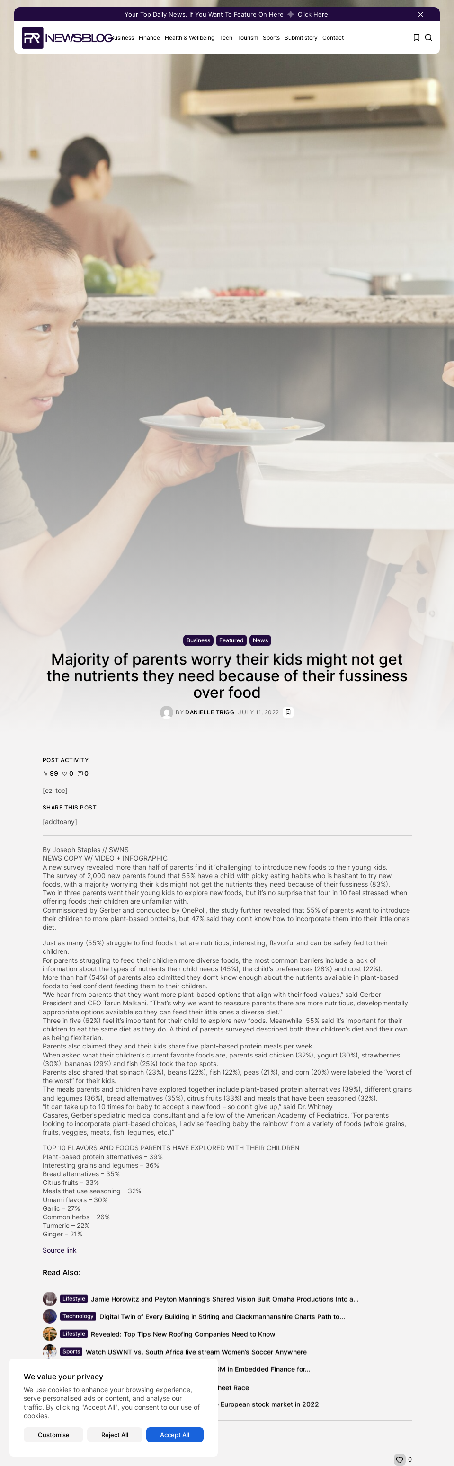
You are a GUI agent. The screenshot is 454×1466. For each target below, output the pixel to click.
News (260, 640)
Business (122, 37)
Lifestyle (73, 1300)
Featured (231, 640)
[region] (113, 1408)
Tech (225, 37)
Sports (271, 37)
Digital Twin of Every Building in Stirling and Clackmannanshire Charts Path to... (222, 1318)
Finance (149, 37)
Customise (54, 1435)
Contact (333, 37)
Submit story (301, 37)
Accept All (174, 1435)
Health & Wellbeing (189, 37)
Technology (78, 1317)
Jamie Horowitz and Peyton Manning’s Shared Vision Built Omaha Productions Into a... (225, 1300)
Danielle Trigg (209, 712)
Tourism (247, 37)
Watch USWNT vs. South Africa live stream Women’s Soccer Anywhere (196, 1354)
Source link (60, 1250)
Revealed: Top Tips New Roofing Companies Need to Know (183, 1335)
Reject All (114, 1435)
